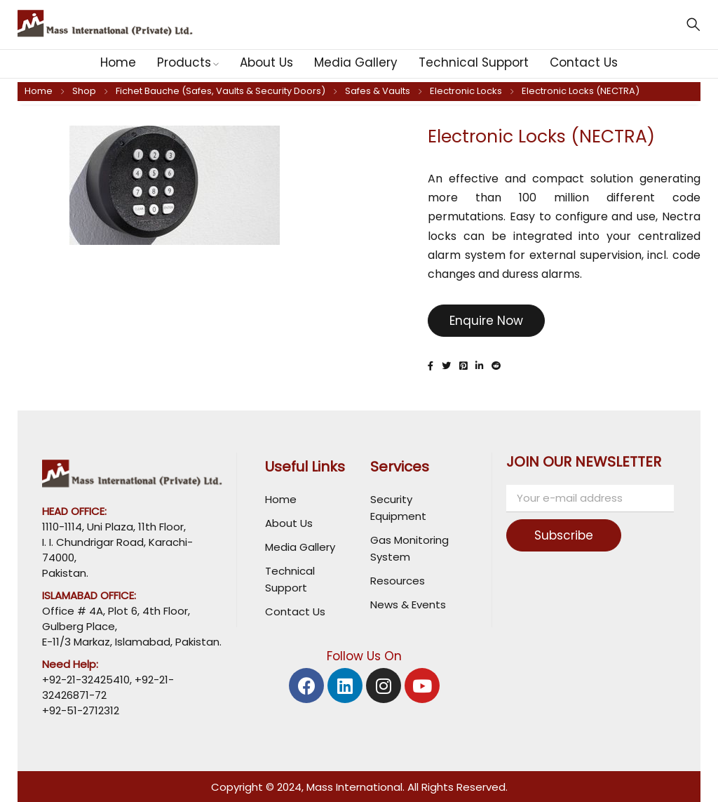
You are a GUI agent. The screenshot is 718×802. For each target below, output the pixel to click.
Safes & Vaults (377, 91)
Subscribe (565, 535)
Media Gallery (300, 547)
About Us (289, 523)
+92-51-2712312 (80, 710)
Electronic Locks (466, 91)
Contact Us (295, 611)
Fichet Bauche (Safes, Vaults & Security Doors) (220, 91)
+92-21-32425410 (86, 679)
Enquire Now (486, 320)
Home (39, 91)
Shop (84, 91)
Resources (397, 580)
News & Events (408, 604)
